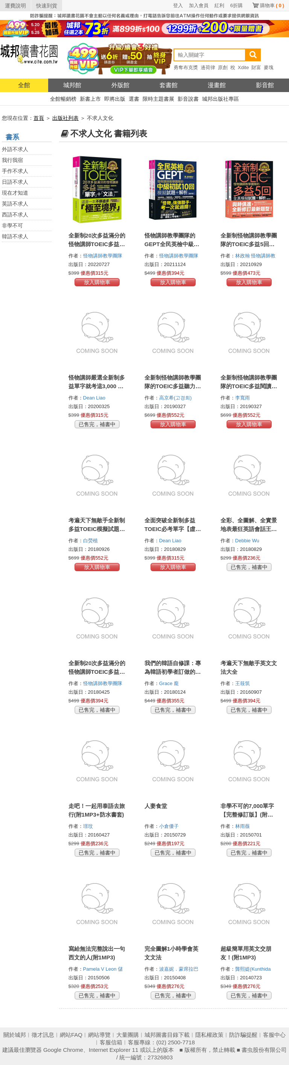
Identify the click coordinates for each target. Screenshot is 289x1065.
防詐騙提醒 (243, 1035)
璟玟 (88, 826)
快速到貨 (46, 6)
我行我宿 (12, 160)
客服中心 (274, 1035)
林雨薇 (243, 826)
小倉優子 (169, 826)
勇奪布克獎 (185, 67)
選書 (134, 99)
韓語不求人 (15, 236)
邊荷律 (208, 67)
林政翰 (243, 256)
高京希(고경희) (175, 398)
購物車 (272, 5)
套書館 (169, 85)
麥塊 (269, 67)
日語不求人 (15, 182)
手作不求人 (15, 171)
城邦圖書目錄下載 (167, 1035)
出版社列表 (65, 118)
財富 (256, 67)
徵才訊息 (43, 1035)
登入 (178, 5)
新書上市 (90, 99)
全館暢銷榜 (63, 99)
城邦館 (72, 85)
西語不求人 (15, 215)
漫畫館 (217, 85)
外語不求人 (15, 149)
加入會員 (198, 5)
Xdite (243, 67)
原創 (223, 67)
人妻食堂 (155, 806)
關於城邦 (14, 1035)
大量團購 (127, 1035)
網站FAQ (71, 1035)
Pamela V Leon (100, 969)
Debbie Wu (248, 540)
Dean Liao (95, 398)
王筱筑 (243, 683)
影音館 (265, 85)
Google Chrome (63, 1050)
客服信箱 (111, 1042)
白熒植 (91, 540)
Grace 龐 (169, 683)
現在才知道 (15, 193)
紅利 (219, 5)
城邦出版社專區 (220, 99)
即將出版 (114, 99)
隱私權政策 (209, 1035)
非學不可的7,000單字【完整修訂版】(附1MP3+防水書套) (247, 814)
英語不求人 (15, 204)
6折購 (236, 5)
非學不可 (12, 225)
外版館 (120, 85)
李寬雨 (243, 398)
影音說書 (188, 99)
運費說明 (15, 6)
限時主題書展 (158, 99)
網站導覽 (99, 1035)
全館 (24, 85)
